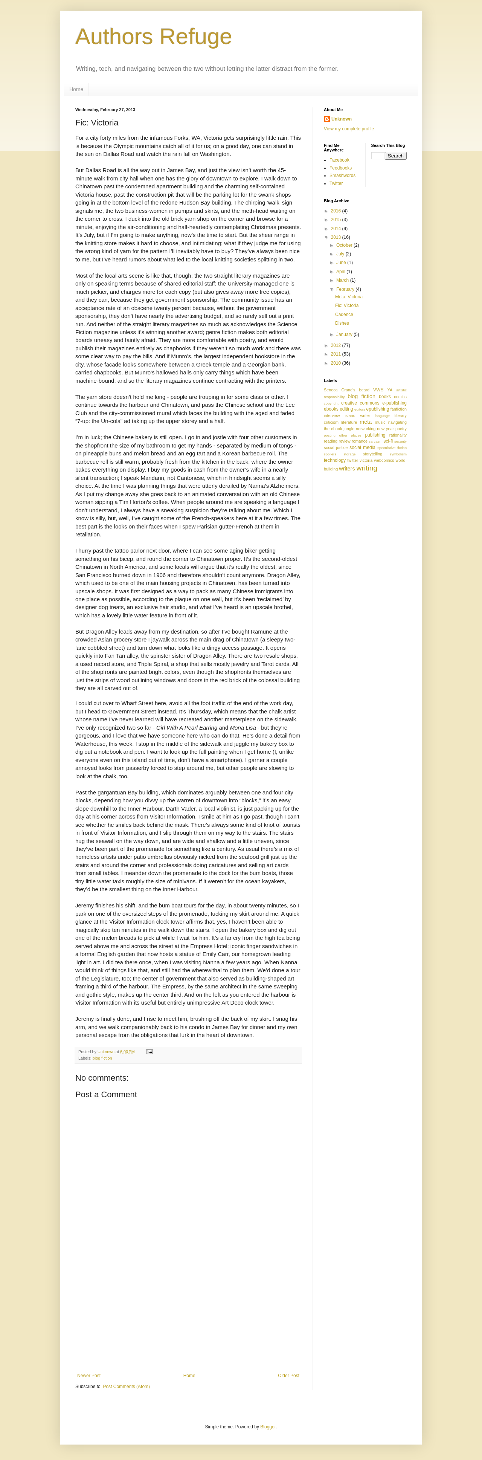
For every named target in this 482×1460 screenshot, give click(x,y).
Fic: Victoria (346, 305)
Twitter (336, 183)
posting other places (343, 435)
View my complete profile (349, 128)
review (344, 441)
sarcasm (375, 441)
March (343, 280)
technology (335, 460)
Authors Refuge (153, 36)
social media (362, 447)
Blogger (268, 1426)
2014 (336, 228)
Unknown (341, 119)
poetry (401, 428)
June (341, 262)
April (341, 271)
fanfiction (398, 409)
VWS (378, 389)
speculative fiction (392, 448)
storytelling (373, 454)
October (345, 245)
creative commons (360, 403)
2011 (336, 354)
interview (332, 415)
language (382, 416)
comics (400, 396)
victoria (366, 460)
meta (366, 422)
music (380, 422)
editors (359, 409)
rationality (398, 435)
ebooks (331, 409)
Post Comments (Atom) (126, 1386)
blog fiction (102, 1058)
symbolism (398, 454)
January (345, 334)
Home (76, 89)
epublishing (377, 409)
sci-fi (388, 441)
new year (385, 428)
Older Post (288, 1375)
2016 (336, 211)
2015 (336, 219)
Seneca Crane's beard (346, 390)
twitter (352, 460)
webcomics (384, 460)
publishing (375, 435)
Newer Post (89, 1375)
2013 (336, 237)
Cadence (344, 314)
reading (330, 441)
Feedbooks (340, 168)
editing (346, 409)
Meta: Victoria (349, 296)
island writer (357, 415)
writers (347, 469)
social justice (336, 447)
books (385, 396)
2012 (336, 345)
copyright (331, 403)
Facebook (339, 160)
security (400, 441)
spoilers (330, 454)
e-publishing (394, 403)
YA (390, 390)
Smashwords (342, 175)
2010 (336, 363)
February (345, 289)
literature (349, 422)
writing (367, 468)
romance (360, 441)
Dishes (342, 323)
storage (349, 454)
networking (365, 428)
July (341, 254)
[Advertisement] (188, 1316)
